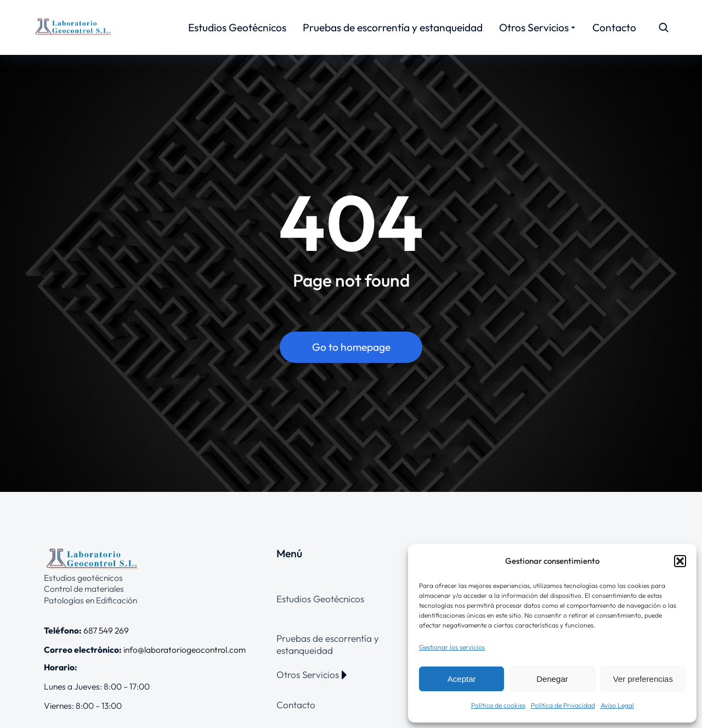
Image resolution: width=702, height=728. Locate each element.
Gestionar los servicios (452, 647)
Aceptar (462, 679)
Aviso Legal (617, 705)
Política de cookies (498, 705)
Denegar (552, 679)
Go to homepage (351, 347)
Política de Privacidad (563, 705)
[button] (680, 561)
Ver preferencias (643, 679)
